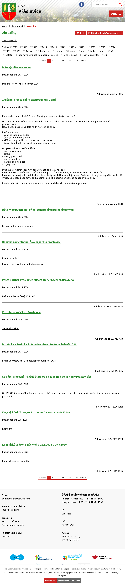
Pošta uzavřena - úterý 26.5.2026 (18, 296)
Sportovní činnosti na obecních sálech (38, 55)
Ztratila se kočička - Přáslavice (21, 312)
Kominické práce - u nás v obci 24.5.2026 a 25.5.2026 (34, 444)
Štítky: (5, 47)
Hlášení (59, 51)
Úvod (4, 26)
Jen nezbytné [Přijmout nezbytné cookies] (63, 580)
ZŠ (105, 55)
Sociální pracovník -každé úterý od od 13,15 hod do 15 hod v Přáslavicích (47, 376)
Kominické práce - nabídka (15, 461)
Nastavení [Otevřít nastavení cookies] (76, 580)
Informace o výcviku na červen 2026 (20, 83)
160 (63, 61)
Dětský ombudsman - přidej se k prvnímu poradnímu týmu (38, 209)
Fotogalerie (43, 51)
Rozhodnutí (8, 429)
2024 (113, 47)
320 (70, 61)
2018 (44, 47)
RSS (81, 33)
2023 (103, 47)
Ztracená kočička (10, 328)
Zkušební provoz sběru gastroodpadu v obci (29, 99)
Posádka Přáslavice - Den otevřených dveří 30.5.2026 (29, 360)
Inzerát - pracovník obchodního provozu (22, 264)
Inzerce (71, 51)
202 (64, 47)
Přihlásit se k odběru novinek (105, 33)
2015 (15, 47)
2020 (73, 47)
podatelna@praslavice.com (16, 498)
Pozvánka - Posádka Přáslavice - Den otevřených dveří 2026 (39, 344)
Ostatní (9, 55)
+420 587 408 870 (10, 510)
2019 (54, 47)
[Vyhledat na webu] (104, 4)
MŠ (112, 51)
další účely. (116, 569)
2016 (24, 47)
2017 (34, 47)
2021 (83, 47)
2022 (93, 47)
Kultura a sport (97, 51)
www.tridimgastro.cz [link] (77, 183)
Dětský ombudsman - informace (18, 226)
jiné (82, 51)
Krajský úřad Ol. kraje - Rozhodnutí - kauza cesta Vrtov (36, 412)
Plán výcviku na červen (16, 67)
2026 (17, 51)
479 (77, 61)
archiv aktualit (9, 40)
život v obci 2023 (91, 55)
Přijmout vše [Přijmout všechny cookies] (50, 580)
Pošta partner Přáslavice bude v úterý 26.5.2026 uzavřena (38, 280)
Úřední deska (70, 55)
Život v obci (17, 26)
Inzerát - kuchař (10, 258)
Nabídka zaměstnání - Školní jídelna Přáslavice (31, 242)
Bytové (29, 51)
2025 (7, 51)
